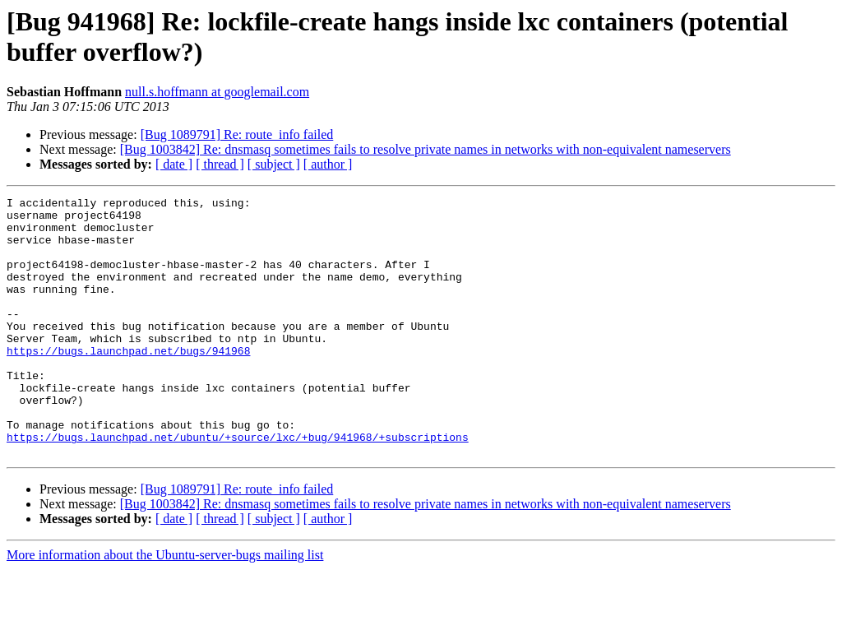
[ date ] (173, 164)
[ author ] (328, 164)
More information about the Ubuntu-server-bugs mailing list (165, 607)
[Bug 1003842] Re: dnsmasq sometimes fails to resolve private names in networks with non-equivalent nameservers (425, 149)
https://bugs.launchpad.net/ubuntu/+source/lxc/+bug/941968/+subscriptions (238, 486)
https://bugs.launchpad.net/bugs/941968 (128, 382)
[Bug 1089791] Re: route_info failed (237, 134)
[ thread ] (220, 164)
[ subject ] (274, 164)
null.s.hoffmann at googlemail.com (217, 92)
